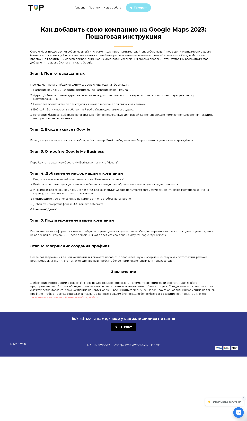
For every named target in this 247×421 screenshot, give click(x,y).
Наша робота (112, 7)
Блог (155, 410)
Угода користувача (131, 410)
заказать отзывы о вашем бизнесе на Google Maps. (64, 361)
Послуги (94, 7)
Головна (79, 7)
